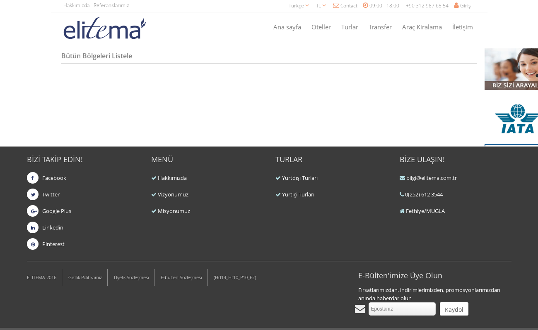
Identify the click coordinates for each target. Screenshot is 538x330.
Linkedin (45, 227)
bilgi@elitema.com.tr (431, 178)
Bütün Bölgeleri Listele (96, 55)
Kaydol (454, 309)
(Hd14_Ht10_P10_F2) (235, 277)
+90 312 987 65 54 (427, 5)
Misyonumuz (174, 211)
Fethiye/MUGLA (425, 211)
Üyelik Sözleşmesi (131, 277)
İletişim (462, 27)
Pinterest (46, 244)
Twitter (43, 194)
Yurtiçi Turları (298, 194)
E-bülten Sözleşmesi (181, 277)
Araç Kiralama (422, 27)
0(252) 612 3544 (424, 194)
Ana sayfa (287, 27)
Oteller (321, 27)
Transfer (380, 27)
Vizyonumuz (173, 194)
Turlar (349, 27)
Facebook (46, 178)
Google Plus (49, 211)
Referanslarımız (111, 5)
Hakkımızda (76, 5)
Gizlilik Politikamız (85, 277)
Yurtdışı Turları (300, 178)
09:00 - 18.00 (381, 5)
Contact (345, 5)
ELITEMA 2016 (41, 277)
